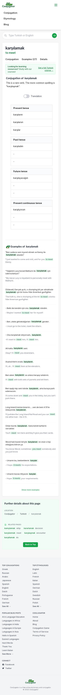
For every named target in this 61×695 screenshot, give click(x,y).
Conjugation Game (41, 628)
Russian (5, 573)
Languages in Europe (11, 628)
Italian (35, 580)
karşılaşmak (35, 533)
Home (35, 617)
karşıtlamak (11, 537)
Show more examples (30, 490)
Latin (35, 573)
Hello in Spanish (9, 635)
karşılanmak (12, 533)
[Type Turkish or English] (30, 35)
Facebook (8, 664)
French (5, 599)
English (5, 588)
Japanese (6, 580)
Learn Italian (7, 650)
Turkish (23, 514)
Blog (6, 24)
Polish (35, 603)
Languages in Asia (10, 632)
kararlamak (33, 528)
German (5, 603)
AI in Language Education (13, 617)
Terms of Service (40, 632)
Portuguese (7, 595)
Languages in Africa (11, 621)
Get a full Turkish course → (45, 69)
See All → (6, 606)
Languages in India (10, 624)
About (35, 621)
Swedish (36, 595)
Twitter (7, 668)
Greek (5, 569)
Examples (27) (29, 59)
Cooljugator (9, 514)
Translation (36, 96)
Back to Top (30, 544)
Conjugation (10, 12)
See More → (7, 654)
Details (43, 59)
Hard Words (7, 643)
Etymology (10, 18)
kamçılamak (12, 528)
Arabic (5, 577)
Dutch (4, 591)
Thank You (7, 646)
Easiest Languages (10, 639)
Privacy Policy (39, 635)
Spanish (5, 584)
